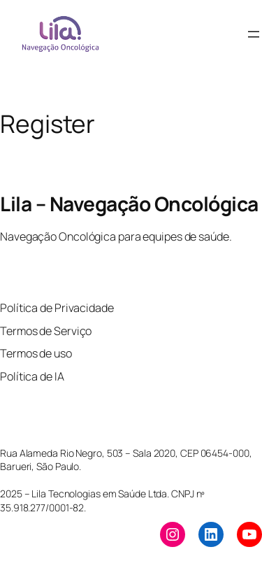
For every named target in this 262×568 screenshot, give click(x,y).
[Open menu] (253, 34)
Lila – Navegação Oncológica (129, 203)
